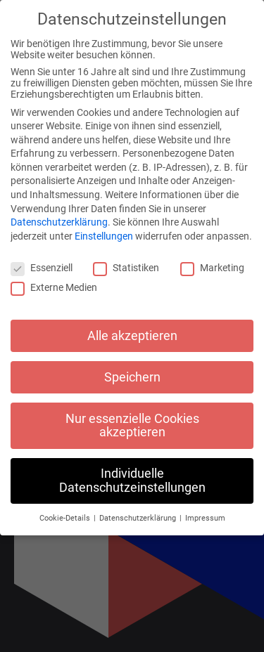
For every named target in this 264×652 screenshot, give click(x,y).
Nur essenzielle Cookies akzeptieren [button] (132, 426)
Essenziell (42, 267)
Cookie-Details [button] (65, 518)
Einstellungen (104, 236)
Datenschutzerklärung (59, 222)
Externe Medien (54, 287)
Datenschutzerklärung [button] (138, 518)
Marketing (212, 267)
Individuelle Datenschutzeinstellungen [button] (132, 481)
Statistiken (126, 267)
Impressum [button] (205, 518)
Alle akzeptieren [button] (132, 336)
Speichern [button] (132, 377)
